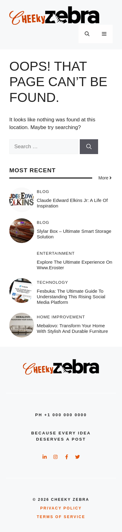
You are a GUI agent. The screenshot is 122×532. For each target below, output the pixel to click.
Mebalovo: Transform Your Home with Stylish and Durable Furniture (72, 328)
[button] (87, 34)
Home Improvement (61, 317)
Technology (52, 282)
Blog (43, 192)
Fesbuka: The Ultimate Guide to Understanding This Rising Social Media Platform (71, 296)
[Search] (89, 146)
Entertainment (56, 253)
